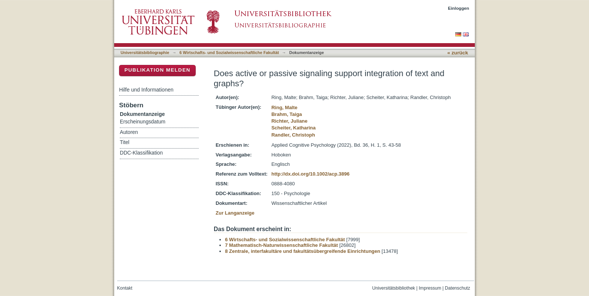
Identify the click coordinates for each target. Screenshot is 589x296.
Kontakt (125, 288)
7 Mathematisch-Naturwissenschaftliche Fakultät (281, 245)
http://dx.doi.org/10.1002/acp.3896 (310, 174)
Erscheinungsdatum (142, 122)
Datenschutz (457, 288)
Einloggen (459, 8)
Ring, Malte (284, 107)
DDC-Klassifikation (141, 153)
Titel (124, 142)
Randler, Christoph (293, 135)
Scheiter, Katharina (293, 128)
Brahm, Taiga (286, 114)
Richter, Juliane (289, 121)
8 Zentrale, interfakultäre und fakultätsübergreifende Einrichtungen (302, 251)
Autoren (129, 132)
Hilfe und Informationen (146, 90)
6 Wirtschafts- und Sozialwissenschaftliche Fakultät (229, 52)
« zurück (457, 53)
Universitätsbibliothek (393, 288)
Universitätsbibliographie (145, 52)
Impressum (430, 288)
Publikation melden (157, 70)
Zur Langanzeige (235, 213)
